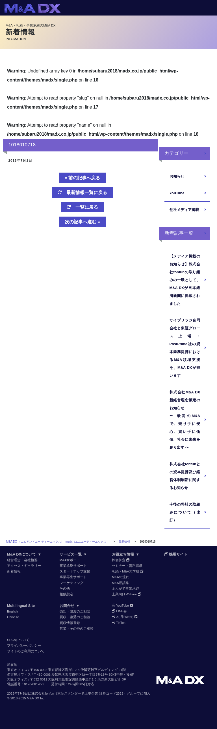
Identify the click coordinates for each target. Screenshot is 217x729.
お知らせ (177, 176)
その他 (65, 588)
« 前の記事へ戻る (82, 177)
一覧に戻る (82, 207)
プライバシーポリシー (24, 645)
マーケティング (71, 583)
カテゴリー (176, 153)
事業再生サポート (73, 577)
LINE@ (119, 611)
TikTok (118, 622)
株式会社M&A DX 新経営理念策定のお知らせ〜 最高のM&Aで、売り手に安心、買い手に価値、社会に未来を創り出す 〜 (185, 420)
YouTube (177, 193)
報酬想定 (66, 594)
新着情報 (14, 571)
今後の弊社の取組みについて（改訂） (185, 512)
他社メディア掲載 (184, 210)
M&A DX (33, 698)
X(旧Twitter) (124, 616)
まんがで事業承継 (125, 588)
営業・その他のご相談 (77, 628)
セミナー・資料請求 (127, 565)
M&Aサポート (70, 560)
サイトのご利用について (25, 651)
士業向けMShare (126, 594)
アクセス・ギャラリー (24, 565)
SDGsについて (18, 640)
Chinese (13, 617)
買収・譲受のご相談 (75, 617)
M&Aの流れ (120, 577)
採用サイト (176, 554)
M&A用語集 (120, 583)
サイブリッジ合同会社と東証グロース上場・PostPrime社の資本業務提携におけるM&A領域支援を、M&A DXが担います (185, 348)
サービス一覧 (73, 554)
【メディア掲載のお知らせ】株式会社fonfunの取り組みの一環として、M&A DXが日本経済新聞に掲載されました (185, 280)
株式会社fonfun (42, 693)
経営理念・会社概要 (22, 560)
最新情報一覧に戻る (82, 192)
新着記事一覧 (178, 233)
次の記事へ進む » (82, 221)
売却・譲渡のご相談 (75, 611)
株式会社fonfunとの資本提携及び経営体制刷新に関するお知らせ (185, 476)
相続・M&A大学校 (128, 571)
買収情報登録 (70, 623)
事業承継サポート (73, 565)
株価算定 (121, 560)
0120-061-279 (34, 684)
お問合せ (70, 606)
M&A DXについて (24, 554)
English (12, 611)
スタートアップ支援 (75, 571)
